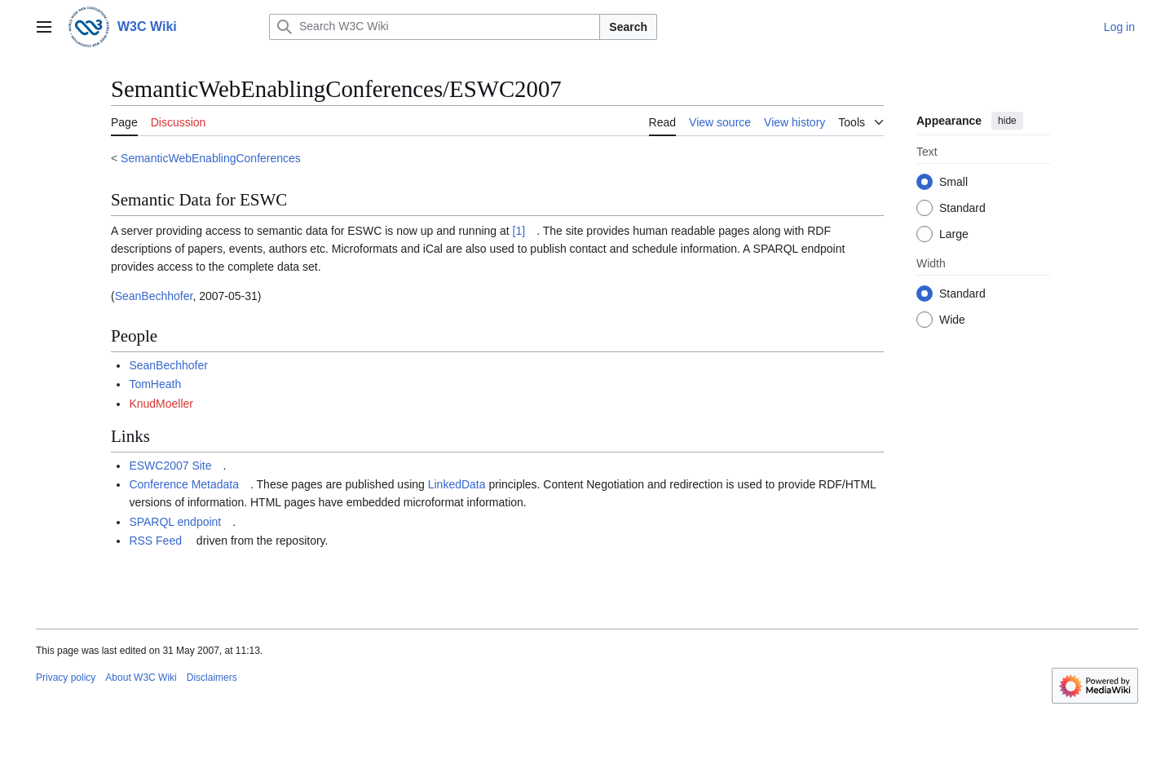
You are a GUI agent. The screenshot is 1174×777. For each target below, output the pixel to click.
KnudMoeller (161, 403)
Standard (962, 207)
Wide (952, 319)
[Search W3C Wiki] (434, 27)
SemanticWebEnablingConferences (211, 158)
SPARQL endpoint (175, 521)
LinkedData (457, 484)
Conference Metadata (184, 484)
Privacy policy (65, 677)
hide (1007, 120)
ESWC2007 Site (170, 465)
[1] (519, 230)
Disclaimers (212, 677)
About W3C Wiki (140, 677)
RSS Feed (155, 540)
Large (954, 234)
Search (628, 26)
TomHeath (155, 384)
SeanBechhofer (154, 295)
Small (953, 181)
